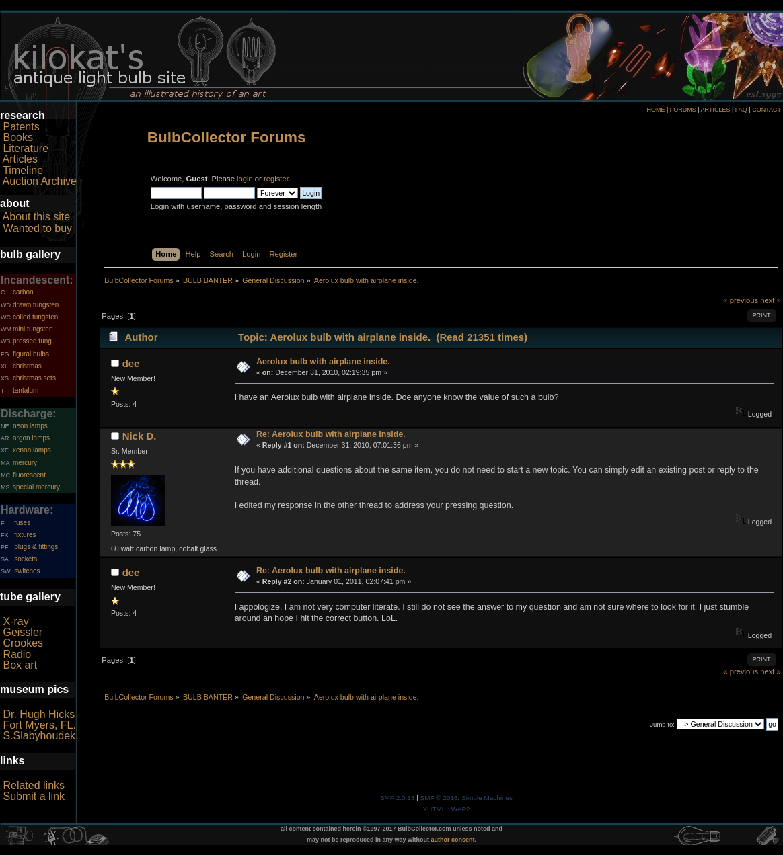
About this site (37, 216)
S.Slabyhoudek (39, 735)
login (245, 179)
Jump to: (662, 724)
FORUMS (683, 109)
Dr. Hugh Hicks (39, 714)
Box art (20, 665)
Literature (25, 148)
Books (17, 137)
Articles (20, 159)
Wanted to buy (37, 228)
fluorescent (29, 475)
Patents (21, 126)
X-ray (15, 621)
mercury (25, 462)
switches (27, 571)
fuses (22, 522)
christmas (27, 366)
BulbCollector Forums (226, 137)
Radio (17, 654)
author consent (453, 839)
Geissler (22, 632)
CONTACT (766, 109)
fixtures (25, 534)
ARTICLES (716, 109)
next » (770, 300)
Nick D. (139, 436)
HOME (655, 109)
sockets (25, 559)
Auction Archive (40, 181)
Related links (34, 785)
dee (131, 363)
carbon (23, 292)
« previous (740, 300)
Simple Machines (487, 797)
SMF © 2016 (439, 797)
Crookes (23, 643)
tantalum (25, 390)
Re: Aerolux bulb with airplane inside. (331, 434)
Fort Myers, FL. (39, 725)
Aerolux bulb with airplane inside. (323, 361)
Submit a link (34, 796)
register (276, 179)
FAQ (741, 109)
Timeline (23, 170)
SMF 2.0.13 (397, 797)
